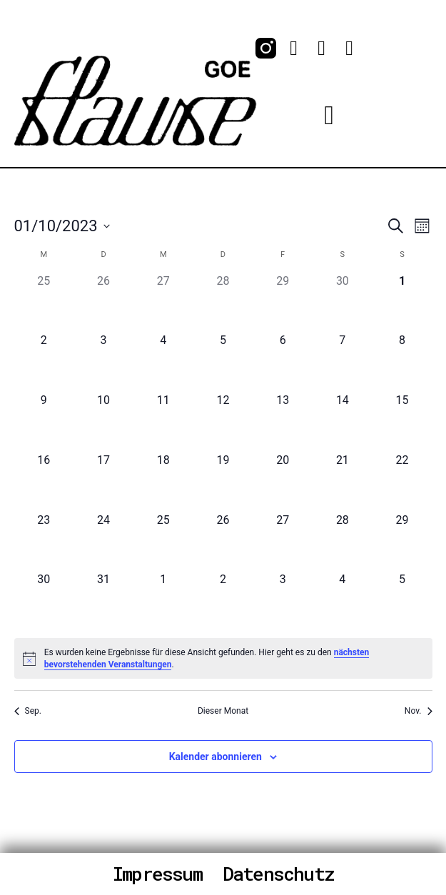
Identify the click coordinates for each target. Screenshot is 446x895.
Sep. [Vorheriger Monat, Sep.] (27, 711)
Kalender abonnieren (215, 756)
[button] (329, 115)
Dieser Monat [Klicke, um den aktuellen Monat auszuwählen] (223, 711)
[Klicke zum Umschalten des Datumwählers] (62, 226)
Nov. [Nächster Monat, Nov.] (418, 711)
